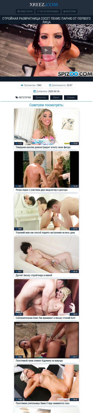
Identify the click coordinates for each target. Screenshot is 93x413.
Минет (56, 97)
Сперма (70, 97)
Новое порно (25, 11)
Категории (69, 11)
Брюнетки (41, 97)
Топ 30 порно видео (48, 11)
